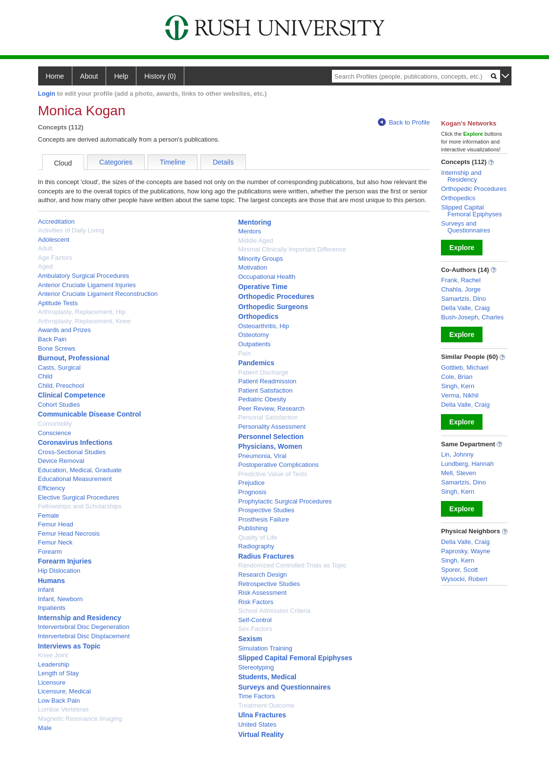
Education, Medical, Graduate (80, 470)
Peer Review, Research (271, 408)
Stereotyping (256, 667)
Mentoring (254, 222)
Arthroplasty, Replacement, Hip (82, 311)
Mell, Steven (458, 473)
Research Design (262, 574)
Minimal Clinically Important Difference (292, 249)
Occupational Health (266, 276)
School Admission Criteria (274, 610)
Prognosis (252, 492)
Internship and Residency (79, 618)
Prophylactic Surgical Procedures (284, 501)
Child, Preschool (61, 385)
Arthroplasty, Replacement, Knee (84, 321)
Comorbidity (55, 423)
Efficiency (51, 488)
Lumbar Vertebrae (63, 709)
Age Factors (55, 257)
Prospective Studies (266, 510)
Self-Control (255, 620)
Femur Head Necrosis (69, 533)
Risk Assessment (262, 592)
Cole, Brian (456, 376)
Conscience (54, 433)
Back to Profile (404, 122)
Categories (115, 162)
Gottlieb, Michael (464, 367)
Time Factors (256, 696)
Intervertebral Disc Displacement (84, 636)
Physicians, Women (270, 446)
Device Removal (61, 460)
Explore (461, 247)
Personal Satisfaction (268, 417)
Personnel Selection (271, 436)
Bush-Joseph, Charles (472, 317)
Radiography (256, 546)
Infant (46, 589)
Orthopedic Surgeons (273, 307)
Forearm (50, 551)
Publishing (252, 528)
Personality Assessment (272, 426)
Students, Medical (267, 677)
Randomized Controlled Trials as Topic (292, 565)
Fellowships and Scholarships (80, 506)
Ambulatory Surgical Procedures (83, 275)
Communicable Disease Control (89, 414)
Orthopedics (258, 316)
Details (223, 162)
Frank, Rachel (461, 280)
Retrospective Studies (269, 583)
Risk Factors (255, 602)
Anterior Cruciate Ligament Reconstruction (98, 293)
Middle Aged (255, 240)
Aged (45, 266)
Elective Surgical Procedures (78, 497)
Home (55, 76)
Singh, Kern (457, 386)
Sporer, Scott (459, 569)
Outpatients (254, 344)
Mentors (249, 231)
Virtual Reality (261, 734)
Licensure (52, 682)
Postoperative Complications (278, 464)
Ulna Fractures (262, 715)
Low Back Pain (59, 700)
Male (45, 728)
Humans (51, 581)
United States (257, 724)
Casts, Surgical (59, 367)
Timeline (172, 162)
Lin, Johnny (457, 454)
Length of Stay (58, 673)
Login (46, 93)
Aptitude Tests (58, 303)
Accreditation (56, 221)
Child (45, 376)
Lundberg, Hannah (467, 463)
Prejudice (251, 482)
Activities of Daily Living (71, 230)
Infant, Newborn (60, 599)
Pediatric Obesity (262, 399)
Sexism (250, 639)
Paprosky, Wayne (465, 551)
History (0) (160, 76)
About (89, 76)
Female (48, 515)
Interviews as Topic (69, 646)
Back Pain (52, 339)
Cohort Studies (59, 404)
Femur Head (55, 524)
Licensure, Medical (64, 691)
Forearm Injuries (65, 561)
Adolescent (53, 239)
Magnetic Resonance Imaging (80, 718)
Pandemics (256, 363)
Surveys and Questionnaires (284, 687)
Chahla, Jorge (461, 289)
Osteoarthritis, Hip (263, 326)
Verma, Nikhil (460, 395)
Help (121, 76)
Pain (244, 353)
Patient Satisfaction (265, 390)
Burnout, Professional (74, 358)
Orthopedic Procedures (276, 296)
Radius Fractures (266, 556)
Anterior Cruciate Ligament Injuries (87, 285)
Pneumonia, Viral (262, 456)
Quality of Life (257, 537)
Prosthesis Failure (263, 519)
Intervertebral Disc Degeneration (84, 626)
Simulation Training (265, 648)
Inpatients (52, 607)
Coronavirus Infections (75, 442)
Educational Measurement (75, 478)
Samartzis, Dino (463, 298)
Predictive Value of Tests (272, 474)
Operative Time (262, 287)
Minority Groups (260, 258)
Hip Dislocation (59, 570)
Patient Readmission (267, 381)
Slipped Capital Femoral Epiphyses (295, 658)
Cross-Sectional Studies (72, 452)
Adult (45, 248)
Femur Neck (55, 542)
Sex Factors (255, 628)
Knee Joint (53, 655)
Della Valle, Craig (465, 308)
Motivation (252, 267)
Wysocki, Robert (464, 579)
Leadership (53, 664)
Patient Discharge (263, 372)
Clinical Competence (72, 395)
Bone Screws (57, 348)
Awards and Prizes (64, 330)
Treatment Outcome (266, 705)
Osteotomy (253, 334)
